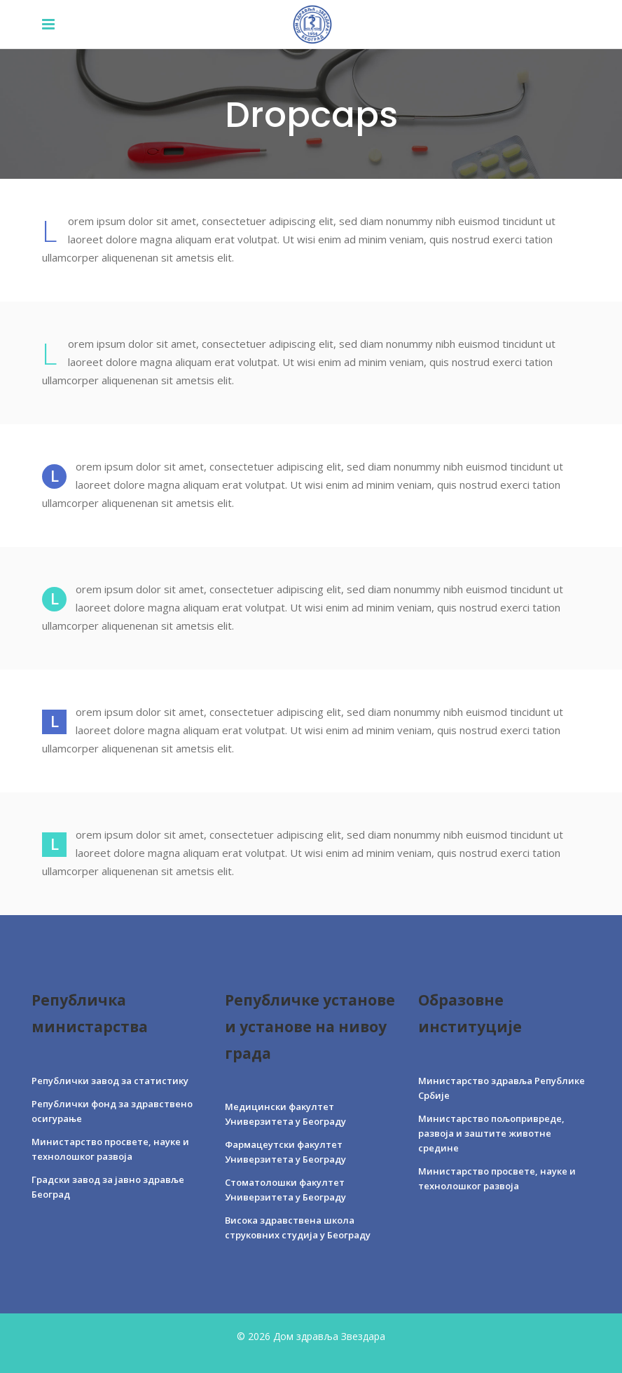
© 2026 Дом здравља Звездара (311, 1336)
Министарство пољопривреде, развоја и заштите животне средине (491, 1133)
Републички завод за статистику (110, 1080)
